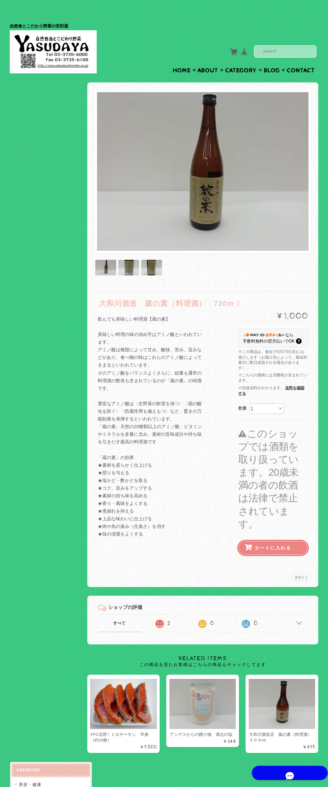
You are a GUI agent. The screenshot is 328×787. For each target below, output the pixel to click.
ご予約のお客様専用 (38, 202)
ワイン (26, 142)
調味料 (26, 189)
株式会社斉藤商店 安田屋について (47, 250)
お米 (24, 178)
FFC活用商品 (32, 166)
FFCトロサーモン (36, 116)
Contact (301, 57)
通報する (301, 562)
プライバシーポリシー (41, 281)
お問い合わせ (32, 267)
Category (241, 57)
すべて (122, 607)
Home (182, 57)
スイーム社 (31, 103)
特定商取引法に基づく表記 (45, 294)
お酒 (22, 130)
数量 (242, 392)
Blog (272, 57)
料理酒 (26, 153)
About (208, 57)
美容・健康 (29, 91)
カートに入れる (273, 532)
